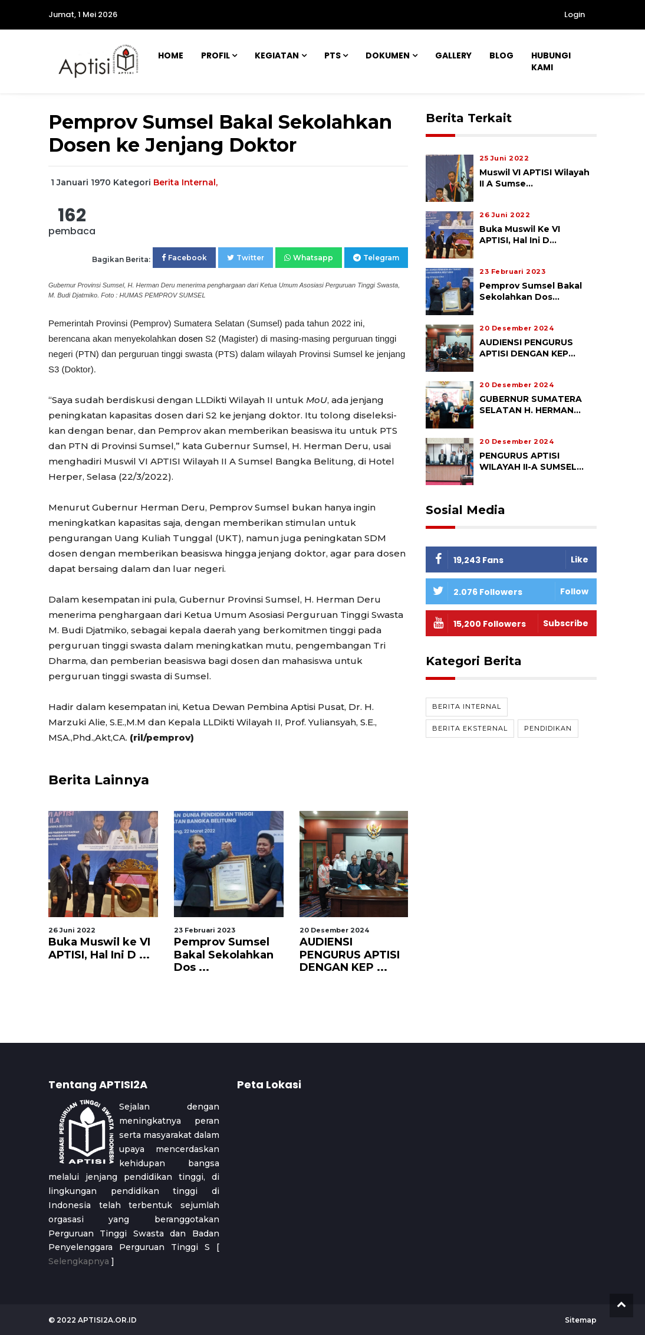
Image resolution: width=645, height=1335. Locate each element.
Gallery (453, 55)
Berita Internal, (185, 182)
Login (574, 14)
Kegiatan (277, 55)
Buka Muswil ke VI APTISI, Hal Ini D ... (99, 948)
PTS (332, 55)
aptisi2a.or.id (107, 1320)
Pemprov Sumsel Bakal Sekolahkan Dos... (530, 291)
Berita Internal (466, 706)
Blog (501, 55)
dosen (191, 338)
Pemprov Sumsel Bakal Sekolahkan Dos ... (224, 954)
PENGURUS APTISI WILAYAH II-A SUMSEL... (531, 461)
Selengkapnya (78, 1261)
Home (170, 55)
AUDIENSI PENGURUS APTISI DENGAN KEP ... (350, 954)
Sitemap (581, 1320)
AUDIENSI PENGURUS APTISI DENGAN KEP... (527, 348)
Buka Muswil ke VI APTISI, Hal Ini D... (519, 235)
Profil (215, 55)
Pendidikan (548, 728)
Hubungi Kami (551, 61)
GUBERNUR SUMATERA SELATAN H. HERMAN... (530, 404)
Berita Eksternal (470, 728)
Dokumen (388, 55)
